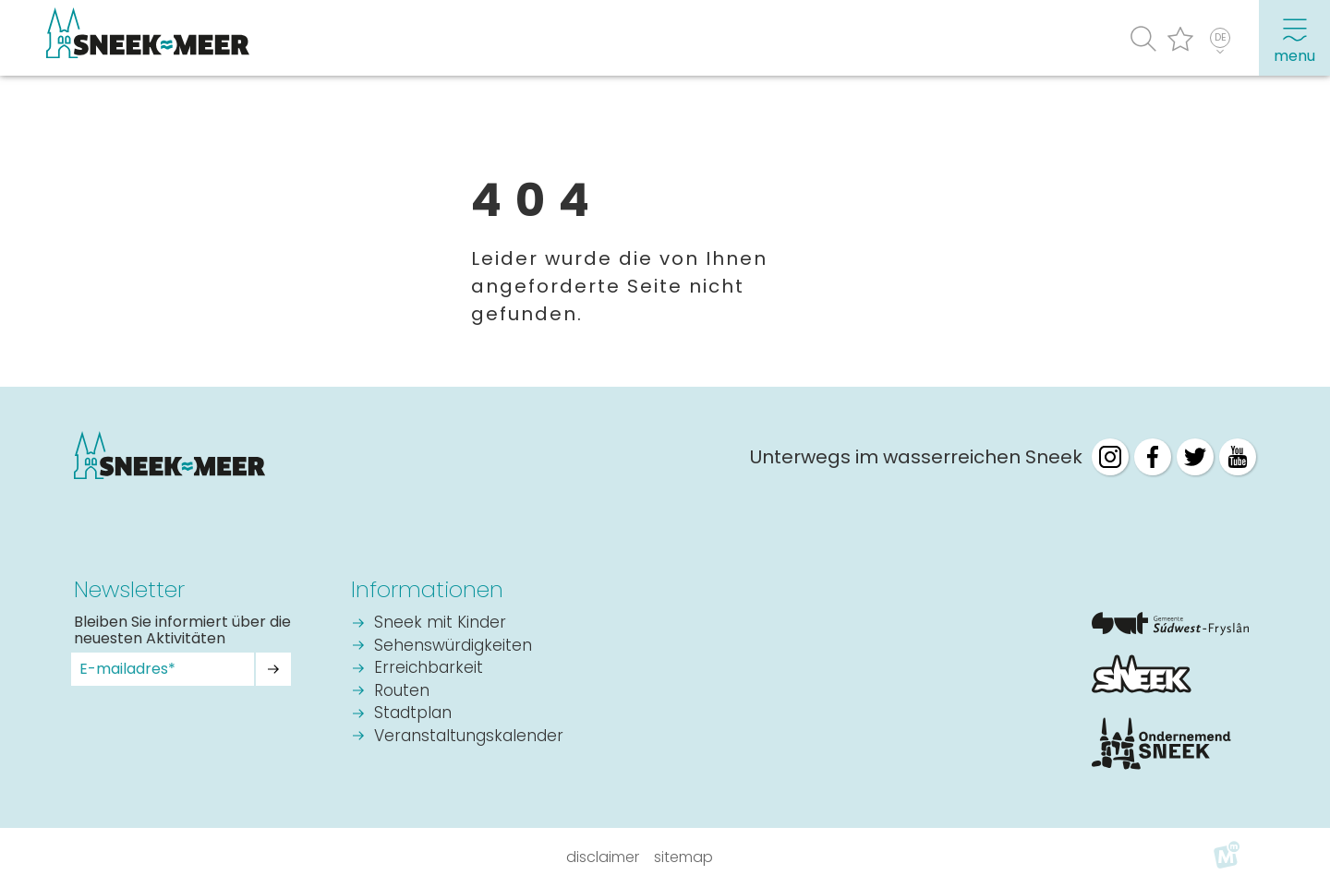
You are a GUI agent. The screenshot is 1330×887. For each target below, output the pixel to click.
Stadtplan (413, 714)
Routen (401, 691)
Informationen (427, 589)
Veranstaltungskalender (468, 737)
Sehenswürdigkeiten (453, 646)
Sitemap (683, 857)
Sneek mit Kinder (440, 623)
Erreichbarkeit (428, 668)
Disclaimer (602, 857)
